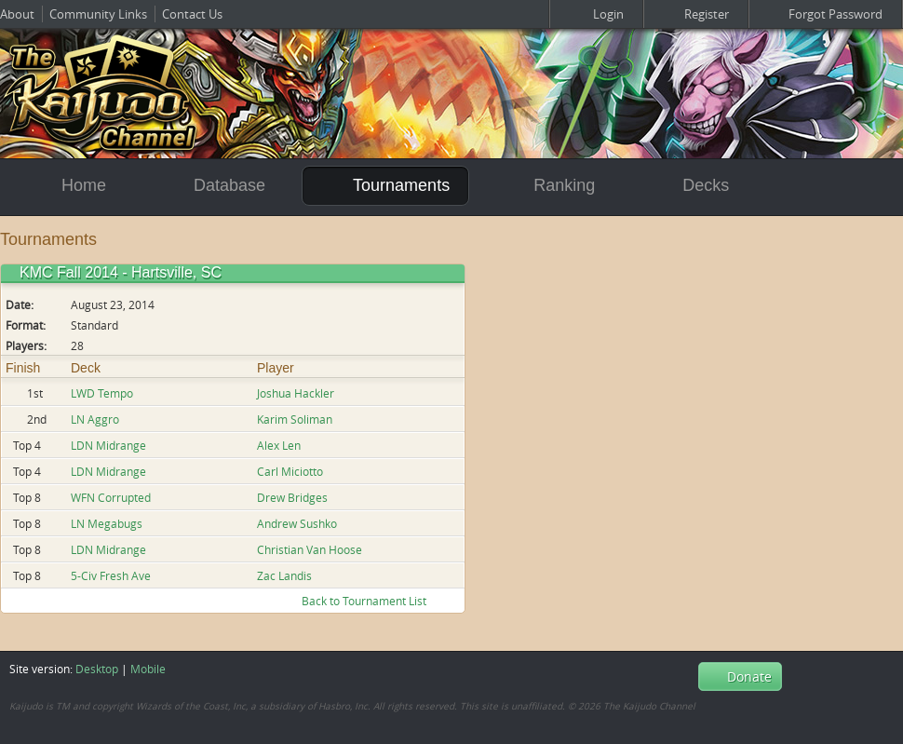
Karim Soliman (294, 419)
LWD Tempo (102, 393)
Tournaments (385, 184)
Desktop (96, 668)
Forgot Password (825, 14)
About (17, 14)
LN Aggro (95, 419)
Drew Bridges (292, 497)
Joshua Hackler (295, 393)
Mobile (148, 668)
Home (67, 186)
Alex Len (279, 445)
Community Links (98, 14)
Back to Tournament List (375, 600)
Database (213, 186)
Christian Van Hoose (309, 549)
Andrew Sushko (297, 523)
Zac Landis (284, 575)
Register (696, 14)
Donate (740, 676)
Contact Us (192, 14)
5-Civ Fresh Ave (111, 575)
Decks (690, 186)
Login (596, 14)
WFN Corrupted (111, 497)
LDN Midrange (108, 445)
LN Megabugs (106, 523)
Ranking (550, 185)
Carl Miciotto (290, 471)
